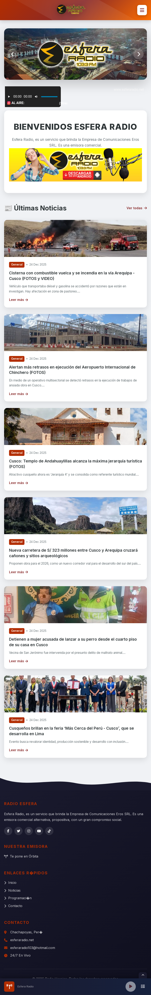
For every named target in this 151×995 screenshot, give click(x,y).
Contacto (13, 906)
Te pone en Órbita (21, 856)
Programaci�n (18, 898)
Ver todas (137, 208)
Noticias (12, 890)
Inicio (10, 883)
